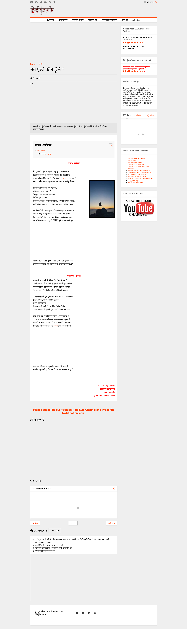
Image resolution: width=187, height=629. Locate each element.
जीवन (56, 326)
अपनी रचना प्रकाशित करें (109, 20)
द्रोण (64, 178)
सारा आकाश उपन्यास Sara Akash (137, 176)
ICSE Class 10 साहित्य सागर (136, 165)
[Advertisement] (113, 10)
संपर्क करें (125, 20)
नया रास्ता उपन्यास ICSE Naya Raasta (139, 170)
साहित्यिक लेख (92, 20)
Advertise (136, 20)
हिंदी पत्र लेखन (132, 161)
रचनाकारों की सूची (77, 20)
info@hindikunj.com (133, 42)
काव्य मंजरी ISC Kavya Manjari (137, 174)
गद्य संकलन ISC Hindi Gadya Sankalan (139, 172)
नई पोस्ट (35, 523)
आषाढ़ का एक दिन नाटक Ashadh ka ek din (140, 178)
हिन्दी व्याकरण (63, 20)
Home (32, 64)
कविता (41, 64)
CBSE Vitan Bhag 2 (134, 180)
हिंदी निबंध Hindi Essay (135, 163)
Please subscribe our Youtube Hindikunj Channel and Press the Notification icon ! (73, 411)
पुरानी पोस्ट (111, 523)
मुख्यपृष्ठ (50, 20)
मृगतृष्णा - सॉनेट (46, 154)
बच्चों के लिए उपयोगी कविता (135, 182)
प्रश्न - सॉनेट (41, 151)
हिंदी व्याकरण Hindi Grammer (136, 159)
